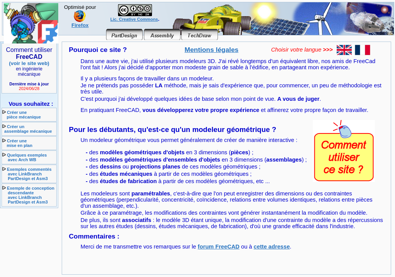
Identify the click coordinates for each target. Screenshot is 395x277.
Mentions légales (212, 49)
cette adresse (272, 247)
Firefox (79, 23)
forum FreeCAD (219, 247)
